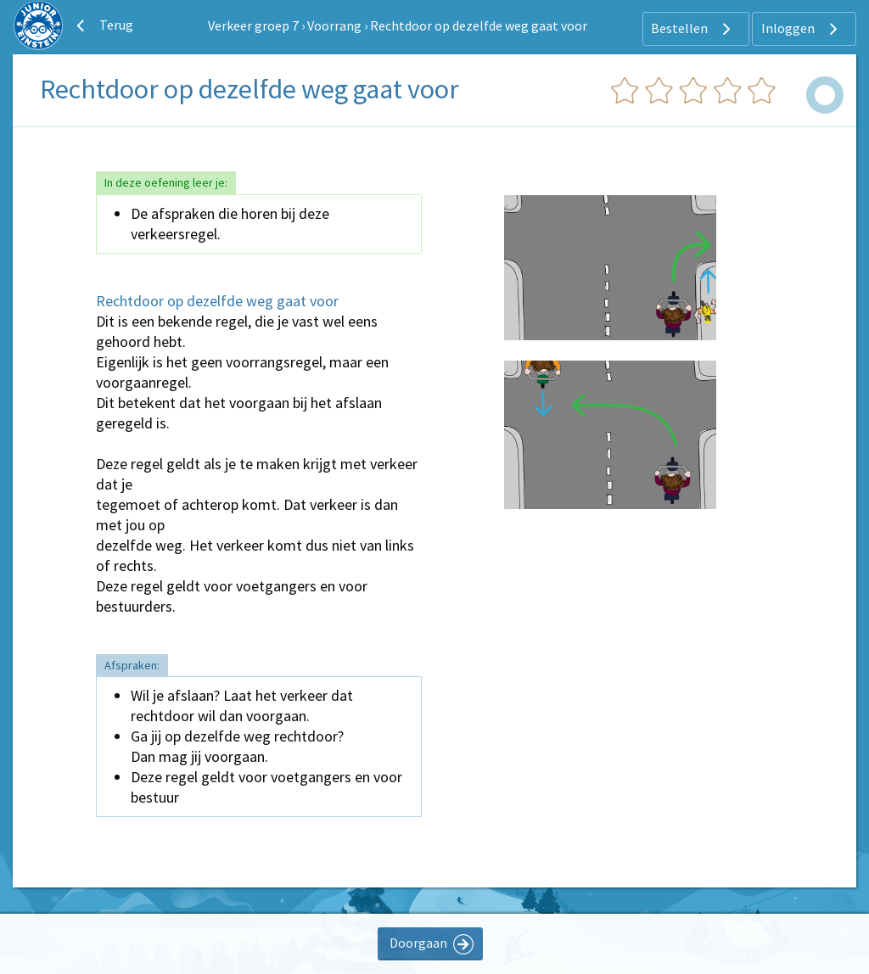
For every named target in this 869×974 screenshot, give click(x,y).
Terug (102, 25)
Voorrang (334, 25)
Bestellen (693, 29)
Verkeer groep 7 (253, 25)
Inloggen (801, 29)
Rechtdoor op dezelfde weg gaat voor (478, 25)
